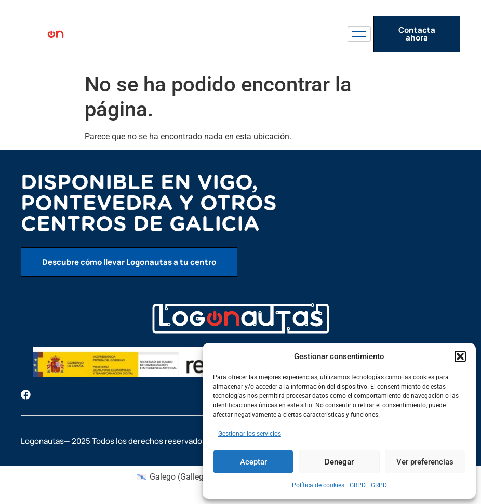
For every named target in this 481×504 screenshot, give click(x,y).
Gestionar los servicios (249, 433)
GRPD (358, 485)
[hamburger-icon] (359, 34)
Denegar (339, 462)
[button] (460, 356)
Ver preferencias (424, 462)
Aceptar (253, 462)
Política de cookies (318, 485)
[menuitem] (174, 477)
